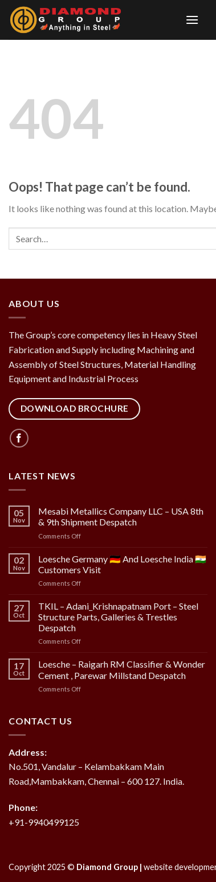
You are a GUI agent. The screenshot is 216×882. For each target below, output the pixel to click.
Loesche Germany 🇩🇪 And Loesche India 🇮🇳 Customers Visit (122, 564)
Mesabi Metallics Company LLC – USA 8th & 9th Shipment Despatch (120, 516)
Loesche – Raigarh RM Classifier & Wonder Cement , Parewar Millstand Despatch (121, 669)
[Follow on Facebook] (19, 438)
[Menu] (169, 20)
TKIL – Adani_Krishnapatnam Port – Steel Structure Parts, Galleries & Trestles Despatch (118, 617)
